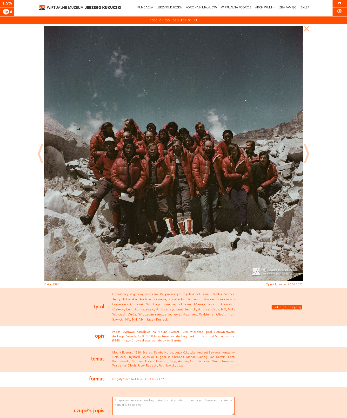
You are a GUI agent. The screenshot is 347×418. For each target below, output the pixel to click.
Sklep (305, 7)
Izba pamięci (288, 7)
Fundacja (145, 7)
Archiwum (264, 7)
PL (340, 3)
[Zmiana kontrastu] (339, 11)
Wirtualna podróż (236, 7)
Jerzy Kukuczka (169, 7)
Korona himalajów (201, 7)
